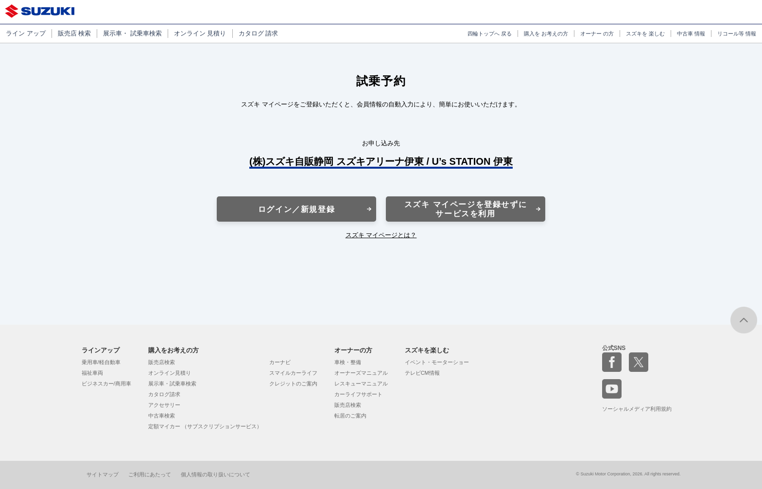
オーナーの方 (353, 350)
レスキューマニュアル (361, 383)
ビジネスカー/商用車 (106, 383)
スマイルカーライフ (293, 373)
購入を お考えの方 (546, 33)
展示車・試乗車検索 (172, 383)
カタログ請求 (164, 394)
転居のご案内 (350, 416)
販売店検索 (161, 362)
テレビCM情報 (422, 373)
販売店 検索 (74, 33)
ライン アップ (26, 33)
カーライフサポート (358, 394)
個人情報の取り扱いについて (215, 474)
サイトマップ (103, 474)
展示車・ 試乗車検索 (132, 33)
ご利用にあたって (149, 474)
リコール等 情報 (736, 33)
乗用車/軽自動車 (101, 362)
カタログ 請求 (258, 33)
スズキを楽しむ (427, 350)
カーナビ (280, 362)
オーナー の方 (597, 33)
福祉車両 (92, 373)
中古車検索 (161, 416)
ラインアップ (101, 350)
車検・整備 (347, 362)
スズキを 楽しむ (645, 33)
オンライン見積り (169, 373)
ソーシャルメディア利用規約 (637, 409)
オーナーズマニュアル (361, 373)
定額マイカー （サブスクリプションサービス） (205, 426)
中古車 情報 (691, 33)
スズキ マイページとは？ (381, 235)
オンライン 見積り (200, 33)
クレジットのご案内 (293, 383)
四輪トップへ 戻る (490, 33)
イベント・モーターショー (437, 362)
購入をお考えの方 (173, 350)
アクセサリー (164, 405)
